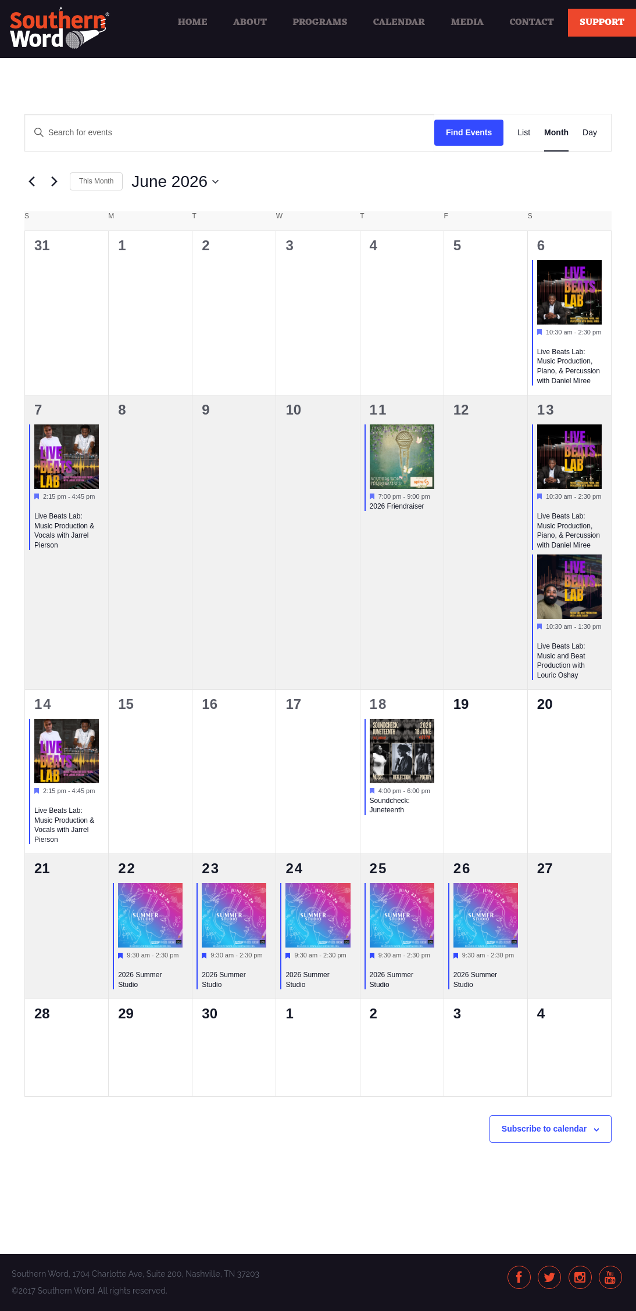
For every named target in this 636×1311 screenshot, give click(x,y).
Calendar (399, 23)
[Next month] (54, 182)
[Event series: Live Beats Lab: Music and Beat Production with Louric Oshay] (541, 636)
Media (467, 23)
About (250, 23)
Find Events (469, 132)
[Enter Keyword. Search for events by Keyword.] (229, 132)
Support (602, 23)
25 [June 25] (379, 868)
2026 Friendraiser (397, 506)
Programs (319, 23)
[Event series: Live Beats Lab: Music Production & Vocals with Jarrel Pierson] (38, 506)
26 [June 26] (462, 868)
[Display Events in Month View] (556, 132)
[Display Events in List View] (523, 132)
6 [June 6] (541, 245)
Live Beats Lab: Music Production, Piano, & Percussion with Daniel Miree (568, 366)
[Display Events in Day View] (590, 132)
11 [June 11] (379, 409)
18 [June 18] (379, 704)
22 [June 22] (127, 868)
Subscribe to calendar (544, 1128)
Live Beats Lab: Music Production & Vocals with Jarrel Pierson (64, 530)
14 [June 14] (43, 704)
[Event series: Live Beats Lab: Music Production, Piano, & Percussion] (541, 341)
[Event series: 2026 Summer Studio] (122, 965)
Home (192, 23)
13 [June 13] (546, 409)
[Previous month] (31, 182)
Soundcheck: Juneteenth (390, 806)
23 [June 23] (211, 868)
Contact (532, 23)
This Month (96, 181)
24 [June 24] (294, 868)
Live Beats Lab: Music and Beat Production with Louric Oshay (561, 660)
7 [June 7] (38, 409)
